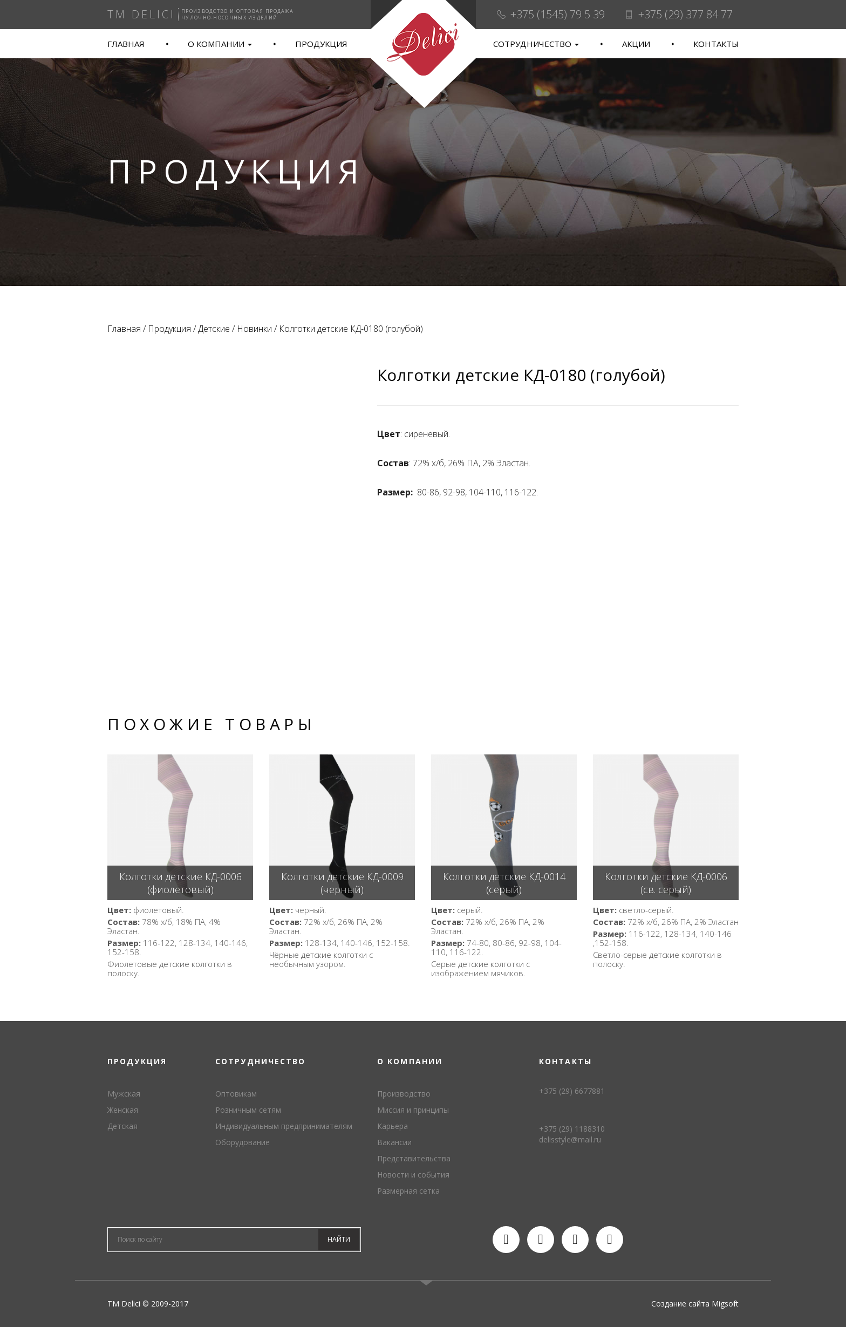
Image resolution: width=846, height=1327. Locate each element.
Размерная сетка (408, 1191)
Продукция (321, 43)
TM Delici (423, 54)
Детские (214, 329)
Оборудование (242, 1142)
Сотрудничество (536, 43)
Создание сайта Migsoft (695, 1303)
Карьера (392, 1126)
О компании (220, 43)
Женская (122, 1110)
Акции (636, 43)
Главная (126, 43)
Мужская (123, 1093)
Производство (404, 1093)
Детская (122, 1126)
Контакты (716, 43)
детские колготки (192, 963)
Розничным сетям (248, 1110)
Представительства (414, 1158)
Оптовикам (236, 1093)
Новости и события (413, 1174)
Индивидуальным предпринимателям (283, 1126)
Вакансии (394, 1142)
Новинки (254, 329)
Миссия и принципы (413, 1110)
